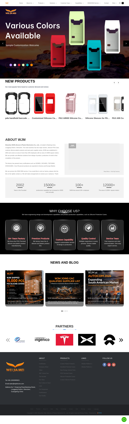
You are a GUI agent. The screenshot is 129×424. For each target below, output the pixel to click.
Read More (107, 172)
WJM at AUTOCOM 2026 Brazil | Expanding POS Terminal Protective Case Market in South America (103, 298)
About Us (29, 3)
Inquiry (89, 416)
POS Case (56, 148)
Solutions (52, 3)
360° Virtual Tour (44, 380)
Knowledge (63, 416)
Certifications (43, 399)
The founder (42, 383)
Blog (57, 416)
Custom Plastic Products (67, 371)
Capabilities (78, 3)
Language (96, 416)
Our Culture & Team (45, 390)
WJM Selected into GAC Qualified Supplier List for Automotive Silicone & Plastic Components (63, 298)
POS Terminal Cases (66, 380)
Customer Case (65, 3)
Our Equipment (43, 396)
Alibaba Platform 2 (86, 371)
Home (21, 3)
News (51, 416)
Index (76, 416)
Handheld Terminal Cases (67, 374)
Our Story (42, 387)
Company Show (43, 374)
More (113, 3)
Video (40, 377)
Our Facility (42, 403)
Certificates (42, 371)
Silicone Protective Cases (67, 383)
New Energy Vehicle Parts (67, 377)
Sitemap (83, 416)
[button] (3, 43)
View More (9, 121)
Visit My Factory (115, 172)
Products (41, 3)
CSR (40, 393)
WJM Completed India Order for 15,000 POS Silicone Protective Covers (23, 298)
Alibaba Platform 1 (86, 374)
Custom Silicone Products (67, 387)
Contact (106, 3)
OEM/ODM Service (93, 3)
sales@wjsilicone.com (16, 391)
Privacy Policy (84, 420)
